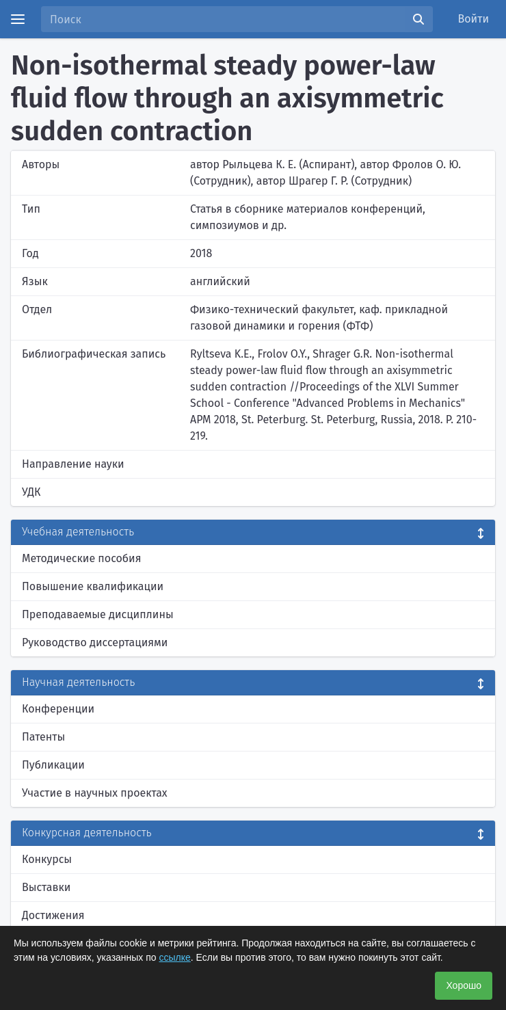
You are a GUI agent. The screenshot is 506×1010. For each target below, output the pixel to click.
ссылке (175, 957)
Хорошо (463, 985)
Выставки (46, 887)
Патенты (43, 736)
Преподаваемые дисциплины (98, 614)
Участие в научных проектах (95, 792)
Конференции (58, 708)
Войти (474, 18)
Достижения (53, 915)
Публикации (53, 764)
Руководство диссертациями (95, 642)
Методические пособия (82, 558)
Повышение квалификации (92, 586)
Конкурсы (47, 859)
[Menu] (17, 19)
